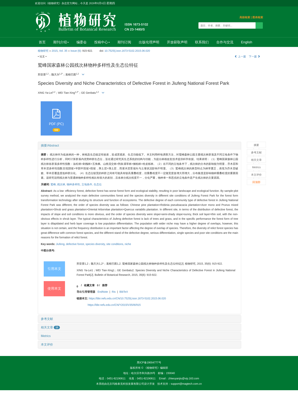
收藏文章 (89, 285)
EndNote (102, 291)
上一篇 (240, 56)
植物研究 (43, 50)
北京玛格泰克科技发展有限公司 (125, 383)
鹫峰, (54, 184)
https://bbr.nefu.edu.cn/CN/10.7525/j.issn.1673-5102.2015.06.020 (127, 298)
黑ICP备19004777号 (149, 362)
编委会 (81, 42)
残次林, (62, 184)
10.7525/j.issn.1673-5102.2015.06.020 (127, 50)
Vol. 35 (63, 50)
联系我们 (202, 42)
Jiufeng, (61, 244)
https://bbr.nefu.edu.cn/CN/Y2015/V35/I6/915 (114, 304)
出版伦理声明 (149, 42)
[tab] (139, 145)
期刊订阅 (124, 42)
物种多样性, (74, 184)
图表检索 (257, 17)
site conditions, (115, 244)
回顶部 (256, 182)
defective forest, (76, 244)
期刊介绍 (61, 42)
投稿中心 (102, 42)
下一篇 (254, 56)
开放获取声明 (177, 42)
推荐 (104, 285)
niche (128, 244)
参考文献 (47, 318)
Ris (114, 291)
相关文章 (50, 327)
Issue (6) (76, 50)
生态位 (98, 184)
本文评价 (47, 344)
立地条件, (88, 184)
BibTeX (124, 291)
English (246, 42)
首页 (42, 42)
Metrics (46, 336)
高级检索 (244, 17)
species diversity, (96, 244)
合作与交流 (224, 42)
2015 (55, 50)
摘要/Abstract (50, 145)
